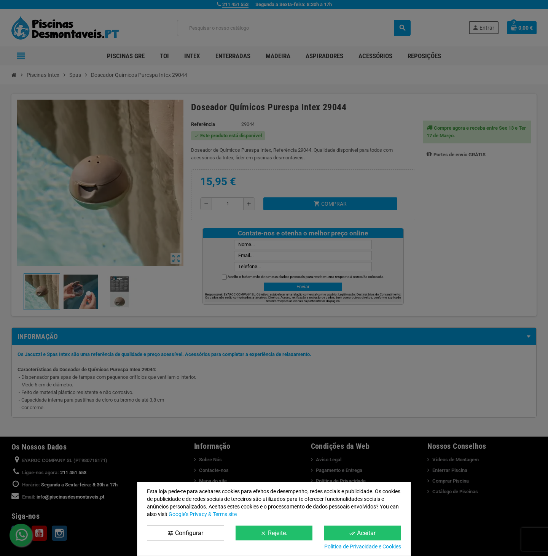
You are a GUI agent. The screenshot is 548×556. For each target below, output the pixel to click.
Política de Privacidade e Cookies (362, 546)
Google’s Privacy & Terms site (203, 514)
